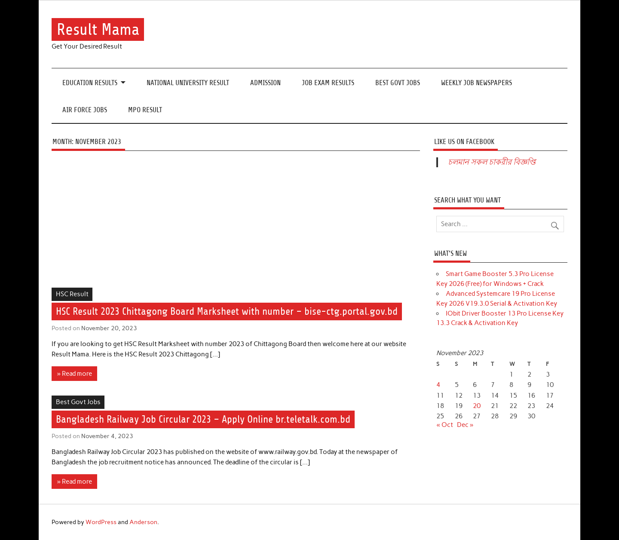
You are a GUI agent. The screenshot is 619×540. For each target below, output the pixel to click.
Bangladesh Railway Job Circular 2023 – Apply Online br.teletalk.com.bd (203, 419)
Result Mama (98, 29)
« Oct (444, 425)
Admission (265, 83)
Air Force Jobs (84, 110)
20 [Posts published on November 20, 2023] (477, 406)
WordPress (101, 522)
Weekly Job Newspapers (476, 83)
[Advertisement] (236, 224)
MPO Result (145, 110)
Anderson (143, 522)
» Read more (74, 373)
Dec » (465, 425)
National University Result (188, 83)
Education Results (89, 83)
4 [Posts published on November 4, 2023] (438, 385)
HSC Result (72, 294)
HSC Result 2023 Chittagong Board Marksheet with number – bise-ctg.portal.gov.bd (227, 311)
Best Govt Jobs (397, 83)
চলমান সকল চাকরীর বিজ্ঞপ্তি (492, 162)
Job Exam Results (328, 83)
